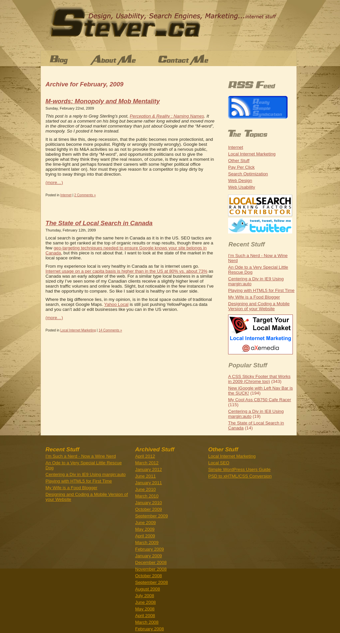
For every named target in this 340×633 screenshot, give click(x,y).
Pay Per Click (241, 167)
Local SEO (218, 462)
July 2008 (144, 595)
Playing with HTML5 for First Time (261, 290)
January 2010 (148, 502)
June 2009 (145, 522)
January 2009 (148, 555)
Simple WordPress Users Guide (239, 469)
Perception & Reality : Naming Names (167, 116)
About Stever (114, 60)
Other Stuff (238, 160)
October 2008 (148, 575)
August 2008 (147, 589)
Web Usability (241, 187)
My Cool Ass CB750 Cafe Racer (259, 399)
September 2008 (151, 582)
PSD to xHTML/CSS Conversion (240, 476)
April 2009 (145, 535)
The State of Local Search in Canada (98, 223)
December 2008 (151, 562)
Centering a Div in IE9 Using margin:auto (85, 474)
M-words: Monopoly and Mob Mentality (102, 101)
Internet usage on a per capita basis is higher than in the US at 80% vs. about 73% (126, 271)
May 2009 (145, 529)
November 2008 (151, 569)
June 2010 (145, 489)
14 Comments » (110, 330)
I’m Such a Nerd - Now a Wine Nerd (80, 456)
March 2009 (146, 542)
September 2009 (151, 515)
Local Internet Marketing (78, 330)
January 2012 (148, 469)
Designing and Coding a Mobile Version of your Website (259, 306)
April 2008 (145, 615)
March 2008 (146, 622)
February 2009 (149, 549)
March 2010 (146, 496)
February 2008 (149, 628)
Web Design (240, 180)
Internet (65, 195)
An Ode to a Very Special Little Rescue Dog (83, 465)
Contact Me (195, 60)
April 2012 (145, 456)
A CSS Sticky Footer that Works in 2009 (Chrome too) (259, 379)
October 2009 (148, 509)
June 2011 (145, 476)
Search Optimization (248, 173)
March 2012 (146, 462)
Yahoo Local (116, 304)
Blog (59, 60)
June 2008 (145, 602)
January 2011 (148, 482)
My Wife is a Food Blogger (254, 297)
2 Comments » (85, 195)
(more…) (54, 182)
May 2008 (145, 608)
